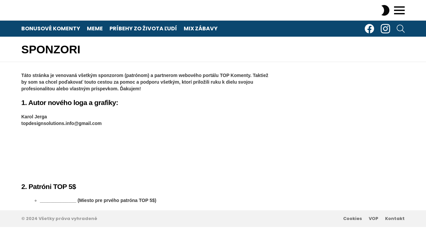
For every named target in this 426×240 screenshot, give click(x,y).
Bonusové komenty (50, 28)
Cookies (352, 218)
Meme (95, 28)
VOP (373, 218)
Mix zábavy (201, 28)
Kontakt (395, 218)
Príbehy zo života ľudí (143, 28)
